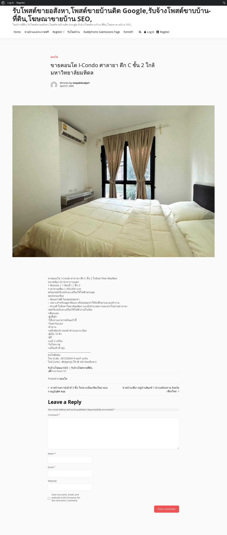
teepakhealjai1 (81, 82)
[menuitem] (3, 3)
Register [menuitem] (20, 2)
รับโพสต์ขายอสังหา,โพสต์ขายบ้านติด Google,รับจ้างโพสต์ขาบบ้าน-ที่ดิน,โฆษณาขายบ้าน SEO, (111, 14)
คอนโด (54, 57)
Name (52, 453)
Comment (54, 415)
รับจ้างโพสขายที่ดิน (81, 367)
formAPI (128, 32)
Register (57, 32)
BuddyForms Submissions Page (102, 32)
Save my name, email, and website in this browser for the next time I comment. (66, 497)
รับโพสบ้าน (73, 32)
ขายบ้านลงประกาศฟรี (36, 32)
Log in (149, 32)
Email (51, 467)
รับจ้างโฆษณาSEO (58, 367)
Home (17, 32)
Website (52, 481)
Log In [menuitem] (10, 2)
